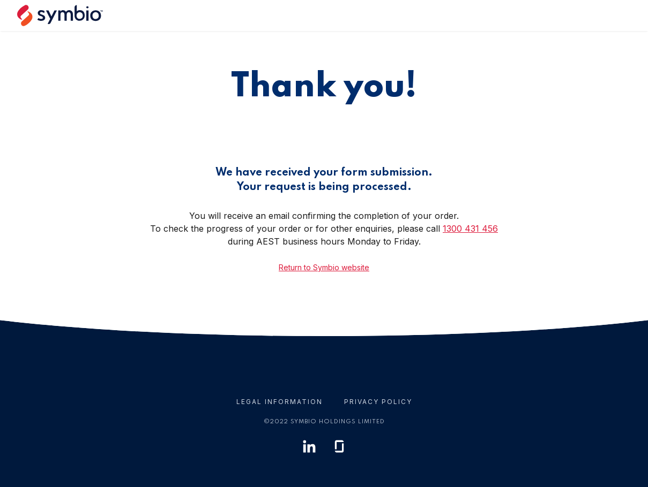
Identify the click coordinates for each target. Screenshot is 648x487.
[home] (64, 15)
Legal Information (279, 402)
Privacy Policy (378, 402)
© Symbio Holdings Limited (324, 421)
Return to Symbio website (324, 267)
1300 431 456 (470, 228)
